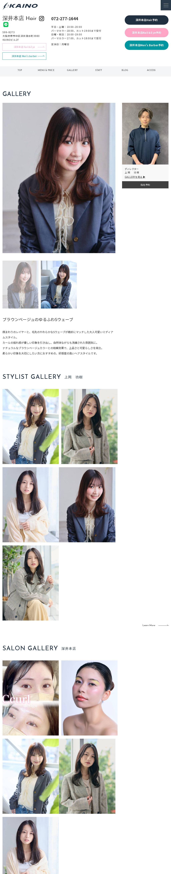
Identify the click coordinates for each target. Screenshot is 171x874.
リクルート (142, 831)
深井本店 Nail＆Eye (24, 47)
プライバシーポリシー (148, 842)
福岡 (71, 831)
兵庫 (55, 847)
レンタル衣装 (95, 831)
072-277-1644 (64, 18)
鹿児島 (72, 836)
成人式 (113, 831)
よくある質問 (26, 831)
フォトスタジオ (96, 826)
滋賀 (55, 836)
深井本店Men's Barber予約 (146, 45)
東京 (55, 820)
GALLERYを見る (133, 177)
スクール (115, 826)
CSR (138, 836)
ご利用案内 (26, 825)
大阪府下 (57, 831)
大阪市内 (57, 826)
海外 (71, 842)
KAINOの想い (143, 820)
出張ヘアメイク (118, 820)
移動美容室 (94, 820)
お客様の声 (26, 836)
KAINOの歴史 (143, 826)
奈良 (55, 842)
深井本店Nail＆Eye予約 (146, 33)
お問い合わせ (143, 847)
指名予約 (145, 184)
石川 (71, 820)
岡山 (71, 826)
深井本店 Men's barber (24, 56)
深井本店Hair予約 (147, 20)
